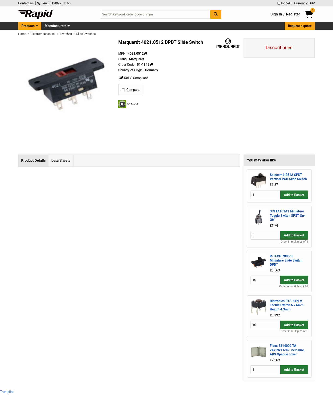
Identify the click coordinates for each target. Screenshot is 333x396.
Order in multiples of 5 (294, 241)
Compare (131, 90)
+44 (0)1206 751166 (53, 3)
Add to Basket (294, 195)
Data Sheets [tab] (60, 160)
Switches (66, 34)
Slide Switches (86, 34)
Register (293, 14)
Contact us (26, 3)
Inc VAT (284, 3)
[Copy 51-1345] (151, 64)
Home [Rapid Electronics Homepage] (22, 34)
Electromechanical (43, 34)
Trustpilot (7, 392)
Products (28, 26)
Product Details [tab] (33, 160)
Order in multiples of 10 (293, 286)
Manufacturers (55, 26)
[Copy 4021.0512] (145, 53)
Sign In (276, 14)
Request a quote (300, 26)
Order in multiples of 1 (294, 331)
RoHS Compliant (133, 78)
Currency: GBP (304, 3)
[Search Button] (215, 14)
